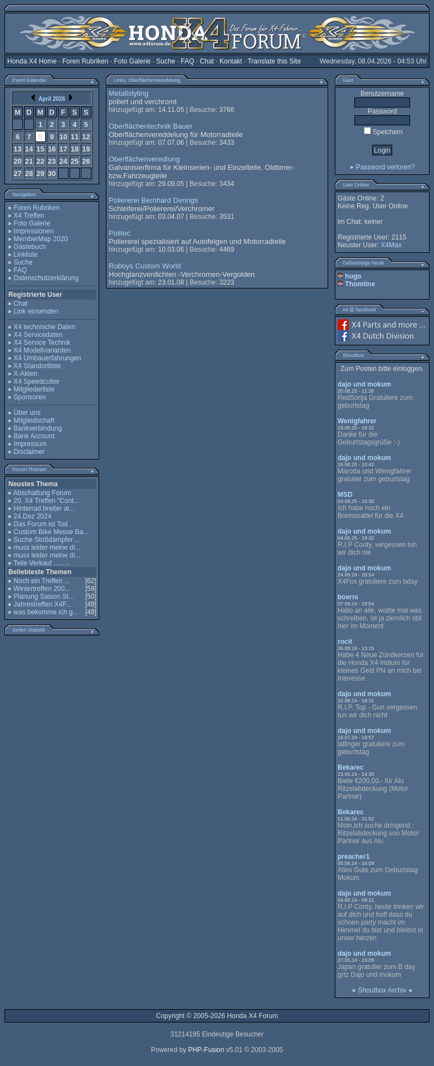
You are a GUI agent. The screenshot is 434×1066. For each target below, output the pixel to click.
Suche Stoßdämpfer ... (46, 540)
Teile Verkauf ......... (41, 563)
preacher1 (353, 856)
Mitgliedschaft (33, 420)
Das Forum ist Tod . (42, 524)
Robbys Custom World (145, 266)
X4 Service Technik (41, 342)
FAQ (187, 61)
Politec (119, 233)
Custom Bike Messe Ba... (51, 532)
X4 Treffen (28, 215)
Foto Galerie (132, 61)
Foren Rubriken (85, 61)
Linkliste (25, 254)
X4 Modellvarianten (42, 350)
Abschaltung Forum (42, 493)
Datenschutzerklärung (46, 278)
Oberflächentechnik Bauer (150, 126)
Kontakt (231, 61)
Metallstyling (129, 93)
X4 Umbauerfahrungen (47, 358)
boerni (348, 597)
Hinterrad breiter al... (43, 508)
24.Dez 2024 (32, 516)
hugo (353, 276)
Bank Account (33, 436)
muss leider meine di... (46, 547)
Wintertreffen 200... (41, 589)
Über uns (27, 413)
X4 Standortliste (37, 366)
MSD (345, 494)
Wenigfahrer (357, 421)
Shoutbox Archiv (382, 990)
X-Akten (25, 374)
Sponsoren (29, 397)
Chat (207, 61)
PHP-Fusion (206, 1050)
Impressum (29, 444)
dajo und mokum (364, 384)
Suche (166, 61)
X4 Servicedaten (37, 335)
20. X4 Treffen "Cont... (46, 501)
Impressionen (33, 231)
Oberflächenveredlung (144, 159)
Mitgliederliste (33, 389)
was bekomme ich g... (45, 612)
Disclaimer (29, 452)
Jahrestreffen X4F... (42, 604)
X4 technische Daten (44, 327)
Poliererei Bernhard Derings (153, 200)
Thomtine (360, 284)
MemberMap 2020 (40, 239)
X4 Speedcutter (36, 381)
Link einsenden (35, 311)
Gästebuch (29, 247)
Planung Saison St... (43, 596)
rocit (345, 642)
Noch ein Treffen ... (41, 581)
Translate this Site (274, 61)
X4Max (391, 245)
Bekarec (351, 767)
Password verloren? (385, 167)
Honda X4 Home (32, 61)
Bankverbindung (37, 428)
